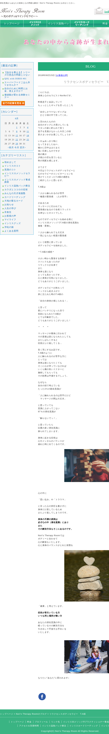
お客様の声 (61, 75)
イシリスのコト (12, 166)
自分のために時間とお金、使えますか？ (16, 89)
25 (28, 139)
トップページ (12, 23)
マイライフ (10, 219)
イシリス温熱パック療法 (17, 186)
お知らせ (9, 204)
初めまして (10, 162)
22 (17, 139)
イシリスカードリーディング (83, 726)
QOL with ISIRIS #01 (15, 78)
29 (17, 144)
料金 (29, 722)
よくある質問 (11, 231)
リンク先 (55, 722)
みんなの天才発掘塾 (14, 193)
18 (28, 135)
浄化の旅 (9, 227)
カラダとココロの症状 (16, 189)
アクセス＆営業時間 (29, 726)
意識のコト (10, 169)
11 (28, 131)
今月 (16, 147)
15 (17, 135)
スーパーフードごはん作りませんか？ (17, 83)
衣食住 (7, 212)
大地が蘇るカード (13, 201)
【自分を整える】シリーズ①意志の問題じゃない (17, 73)
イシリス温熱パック (58, 27)
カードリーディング (14, 197)
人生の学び (10, 208)
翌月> (23, 147)
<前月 (11, 147)
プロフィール (41, 722)
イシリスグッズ (12, 223)
